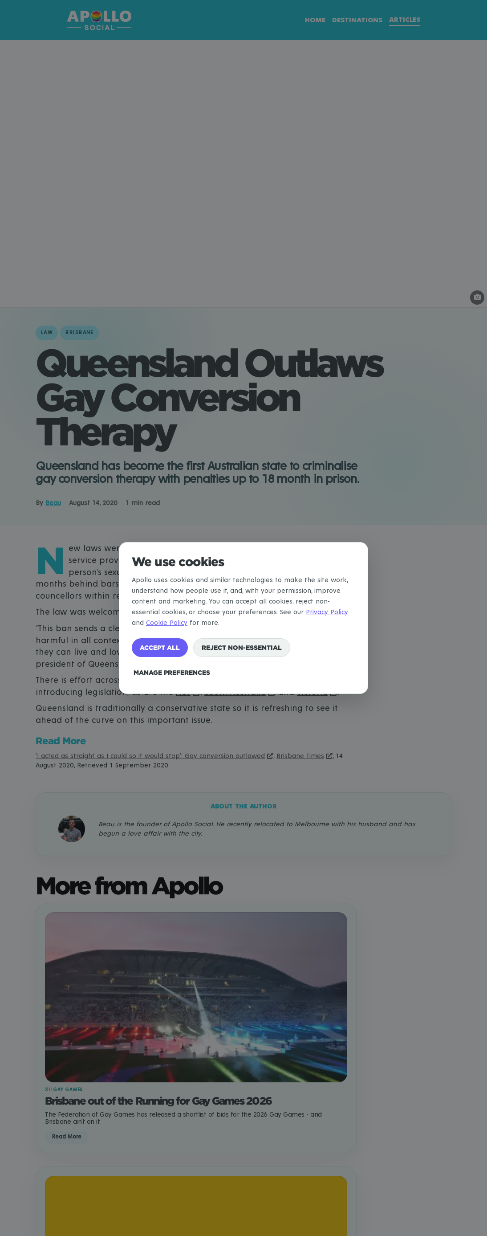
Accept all (160, 647)
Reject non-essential (242, 647)
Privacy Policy (327, 612)
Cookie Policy (166, 623)
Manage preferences (172, 672)
